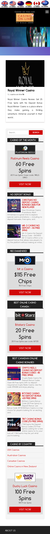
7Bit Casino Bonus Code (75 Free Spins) (32, 420)
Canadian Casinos (16, 461)
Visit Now (25, 184)
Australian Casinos (16, 455)
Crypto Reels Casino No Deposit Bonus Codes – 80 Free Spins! (32, 371)
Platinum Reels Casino (25, 158)
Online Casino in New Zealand (21, 466)
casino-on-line (16, 94)
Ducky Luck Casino (25, 486)
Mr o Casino (25, 269)
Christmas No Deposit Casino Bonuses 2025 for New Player (31, 204)
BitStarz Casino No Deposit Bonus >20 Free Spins (31, 396)
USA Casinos (13, 449)
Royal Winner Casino (21, 90)
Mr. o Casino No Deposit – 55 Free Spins (31, 228)
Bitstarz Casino (25, 324)
